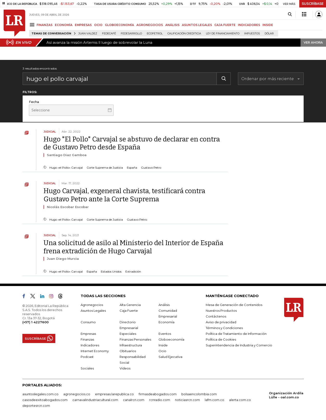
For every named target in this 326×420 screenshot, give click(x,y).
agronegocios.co (76, 394)
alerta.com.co (240, 400)
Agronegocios (92, 305)
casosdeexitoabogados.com (45, 400)
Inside (163, 345)
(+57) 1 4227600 (35, 322)
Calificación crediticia (184, 33)
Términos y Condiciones (224, 328)
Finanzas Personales (135, 339)
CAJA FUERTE (225, 25)
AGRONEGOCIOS (149, 25)
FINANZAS (44, 25)
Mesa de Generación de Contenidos (234, 305)
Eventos (165, 334)
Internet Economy (95, 351)
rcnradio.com (159, 400)
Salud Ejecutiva (170, 357)
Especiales (128, 334)
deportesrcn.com (36, 405)
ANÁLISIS (172, 25)
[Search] (290, 14)
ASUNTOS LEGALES (197, 25)
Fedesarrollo (131, 33)
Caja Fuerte (129, 310)
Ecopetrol (155, 33)
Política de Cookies (221, 339)
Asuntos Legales (93, 310)
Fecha (34, 101)
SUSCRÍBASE (313, 3)
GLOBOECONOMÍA (119, 25)
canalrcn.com (133, 400)
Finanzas (87, 339)
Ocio (162, 351)
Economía (166, 322)
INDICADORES (249, 25)
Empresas (88, 334)
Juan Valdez (87, 33)
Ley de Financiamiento (222, 33)
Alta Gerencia (130, 305)
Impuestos (252, 33)
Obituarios (128, 351)
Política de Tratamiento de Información (236, 334)
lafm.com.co (214, 400)
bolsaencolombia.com (199, 394)
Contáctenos (216, 316)
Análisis (164, 305)
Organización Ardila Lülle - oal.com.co (286, 395)
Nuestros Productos (221, 310)
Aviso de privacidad (221, 322)
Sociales (87, 368)
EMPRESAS (83, 25)
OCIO (98, 25)
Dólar (269, 33)
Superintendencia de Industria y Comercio (239, 345)
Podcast (87, 357)
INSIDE (267, 25)
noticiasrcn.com (187, 400)
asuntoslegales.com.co (40, 394)
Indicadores (90, 345)
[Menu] (33, 24)
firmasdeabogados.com (158, 394)
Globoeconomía (171, 339)
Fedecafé (109, 33)
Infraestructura (131, 345)
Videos (125, 368)
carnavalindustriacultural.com (95, 400)
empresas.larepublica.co (114, 394)
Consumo (88, 322)
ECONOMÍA (63, 25)
